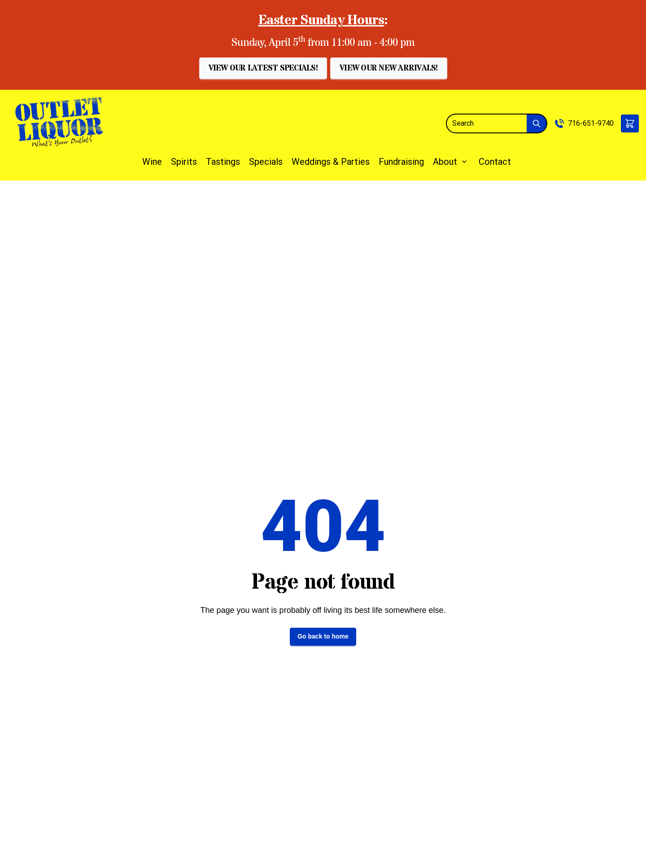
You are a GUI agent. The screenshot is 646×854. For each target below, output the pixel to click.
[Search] (486, 123)
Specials (266, 161)
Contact (495, 161)
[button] (263, 68)
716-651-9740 (591, 123)
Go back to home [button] (323, 636)
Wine (152, 161)
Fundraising (401, 161)
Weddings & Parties (331, 161)
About (445, 161)
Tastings (223, 161)
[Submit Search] (537, 123)
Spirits (184, 161)
